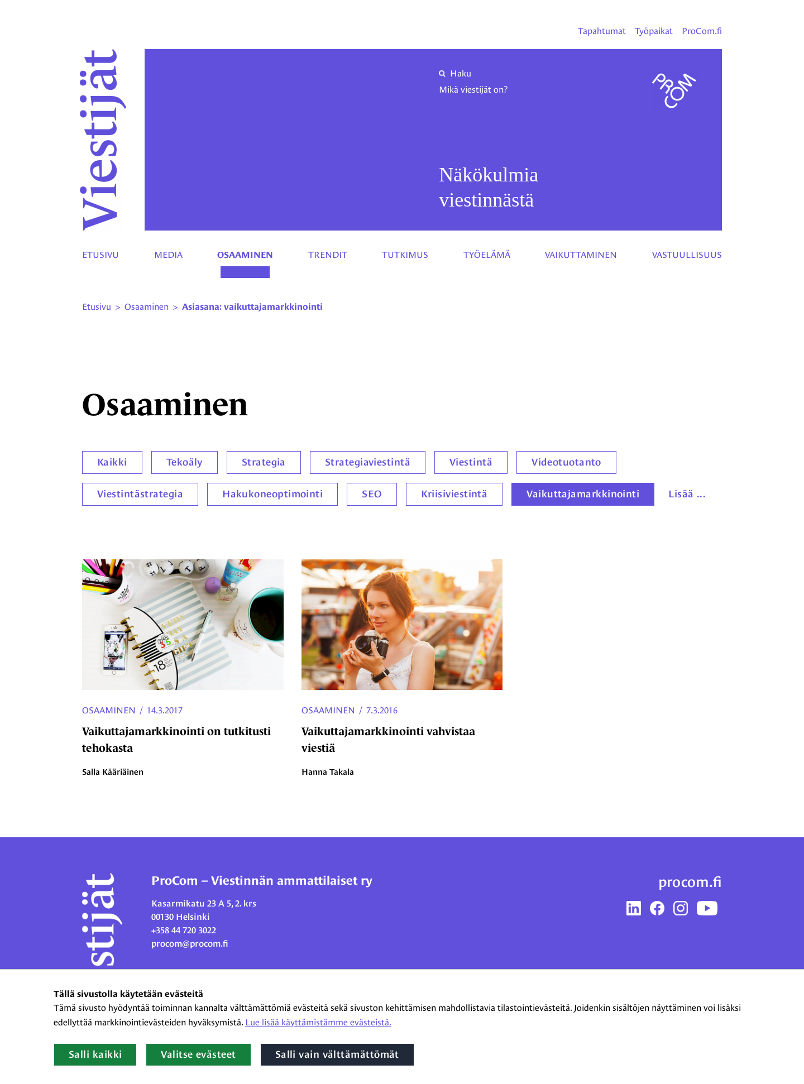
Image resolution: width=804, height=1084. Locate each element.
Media (168, 255)
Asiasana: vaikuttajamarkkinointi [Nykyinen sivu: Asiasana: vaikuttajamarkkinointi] (252, 307)
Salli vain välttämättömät (337, 1054)
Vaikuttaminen (581, 255)
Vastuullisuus (687, 255)
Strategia (264, 462)
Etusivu (100, 255)
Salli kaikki (95, 1054)
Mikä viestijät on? (473, 89)
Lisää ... (687, 494)
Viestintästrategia (140, 494)
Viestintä (470, 462)
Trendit (327, 255)
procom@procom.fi (189, 943)
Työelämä (486, 255)
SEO (371, 494)
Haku (455, 73)
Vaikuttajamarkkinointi (583, 494)
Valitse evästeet (198, 1054)
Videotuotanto (566, 462)
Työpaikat (654, 31)
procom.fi (690, 882)
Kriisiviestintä (454, 494)
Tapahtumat (602, 31)
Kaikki (112, 462)
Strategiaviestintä (367, 462)
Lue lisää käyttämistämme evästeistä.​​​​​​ (318, 1022)
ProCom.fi (702, 31)
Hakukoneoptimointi (272, 494)
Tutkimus (405, 255)
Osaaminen (245, 255)
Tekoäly (184, 462)
